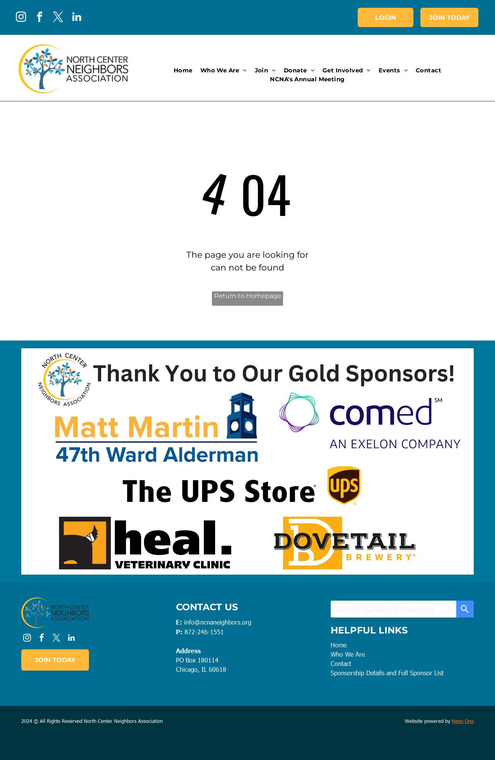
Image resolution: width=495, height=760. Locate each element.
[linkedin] (76, 18)
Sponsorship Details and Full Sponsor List (387, 673)
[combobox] (393, 609)
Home (338, 645)
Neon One (463, 721)
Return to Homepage (247, 296)
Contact (341, 663)
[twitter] (58, 18)
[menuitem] (183, 70)
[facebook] (39, 18)
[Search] (465, 609)
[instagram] (21, 18)
